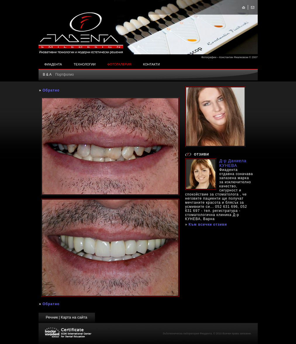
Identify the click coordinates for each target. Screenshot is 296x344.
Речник (52, 317)
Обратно (51, 90)
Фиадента (53, 64)
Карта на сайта (74, 317)
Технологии (85, 64)
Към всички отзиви (208, 224)
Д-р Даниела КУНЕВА (233, 163)
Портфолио (64, 74)
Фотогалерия (119, 64)
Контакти (151, 64)
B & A (47, 74)
